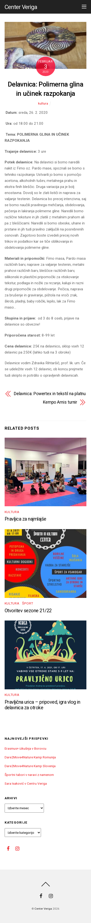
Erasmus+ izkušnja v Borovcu (25, 748)
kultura (43, 103)
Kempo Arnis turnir (60, 402)
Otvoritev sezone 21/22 (28, 610)
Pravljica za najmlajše (25, 519)
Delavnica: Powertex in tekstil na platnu (50, 393)
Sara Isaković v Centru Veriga (26, 783)
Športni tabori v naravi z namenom (29, 775)
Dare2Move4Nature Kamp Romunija (30, 757)
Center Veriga (43, 908)
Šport (27, 603)
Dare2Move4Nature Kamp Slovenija (30, 766)
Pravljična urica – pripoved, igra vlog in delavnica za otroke (42, 704)
